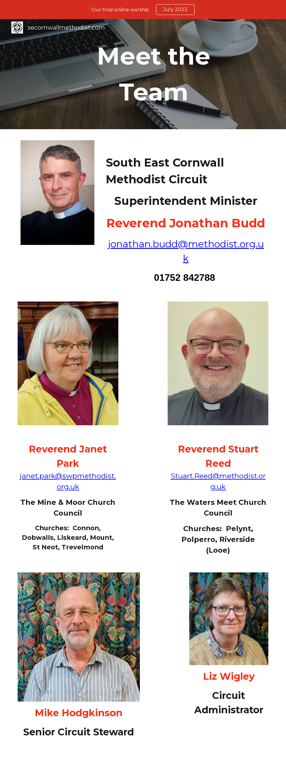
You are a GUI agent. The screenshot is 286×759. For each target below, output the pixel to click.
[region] (143, 9)
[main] (153, 74)
